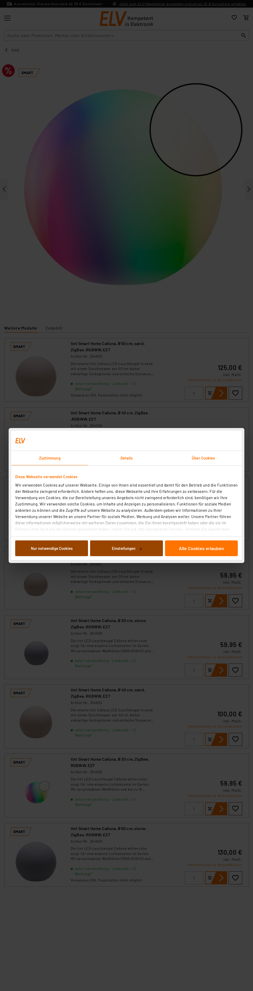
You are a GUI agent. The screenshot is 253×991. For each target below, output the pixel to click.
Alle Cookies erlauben (201, 548)
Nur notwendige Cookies (52, 548)
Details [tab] (126, 458)
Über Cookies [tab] (203, 458)
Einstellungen (127, 548)
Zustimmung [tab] (49, 458)
